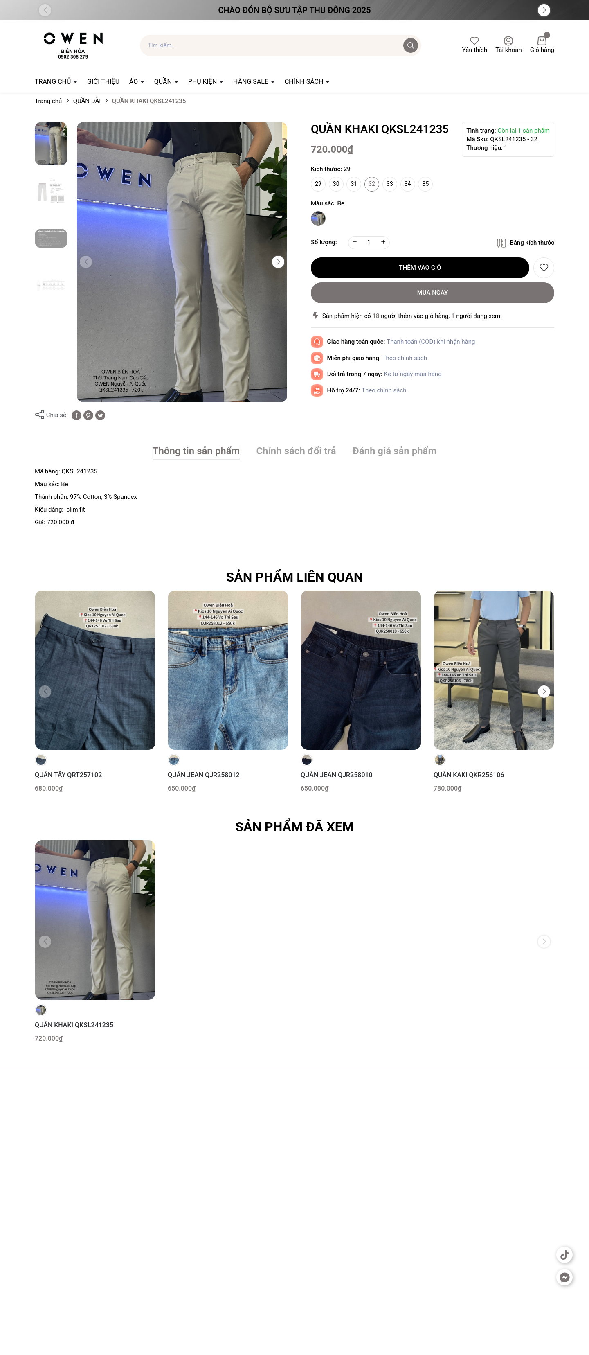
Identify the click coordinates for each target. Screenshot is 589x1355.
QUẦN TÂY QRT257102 (68, 775)
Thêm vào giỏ (420, 267)
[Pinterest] (88, 415)
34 (408, 183)
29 (318, 183)
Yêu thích (474, 45)
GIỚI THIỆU (103, 82)
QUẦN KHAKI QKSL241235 (74, 1025)
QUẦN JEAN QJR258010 (337, 775)
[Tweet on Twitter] (100, 415)
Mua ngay (432, 292)
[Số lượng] (369, 242)
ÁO (134, 82)
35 (426, 183)
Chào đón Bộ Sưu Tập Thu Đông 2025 (294, 10)
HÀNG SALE (251, 82)
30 (336, 183)
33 (390, 183)
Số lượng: (324, 242)
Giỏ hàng (542, 45)
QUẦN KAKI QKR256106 (469, 775)
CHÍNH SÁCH (305, 82)
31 (354, 183)
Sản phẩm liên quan (294, 577)
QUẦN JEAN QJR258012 (204, 775)
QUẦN (163, 82)
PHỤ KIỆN (203, 82)
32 (372, 183)
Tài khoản (508, 45)
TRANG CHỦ (53, 82)
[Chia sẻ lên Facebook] (76, 415)
